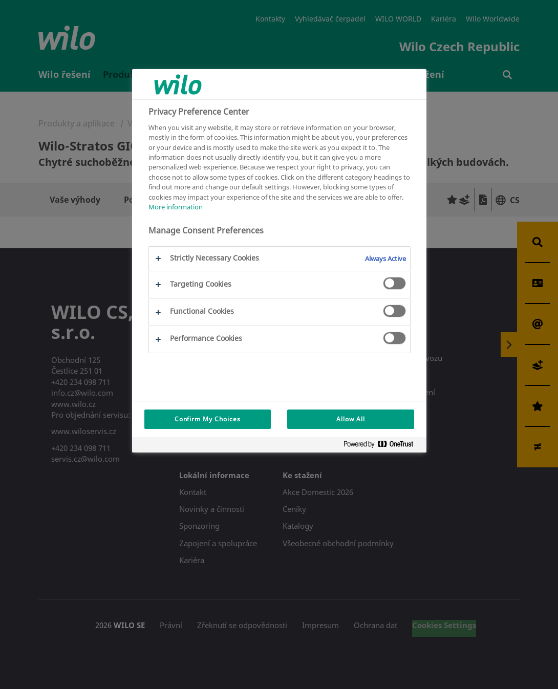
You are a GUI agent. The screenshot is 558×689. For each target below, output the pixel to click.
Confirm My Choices (208, 419)
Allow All (350, 419)
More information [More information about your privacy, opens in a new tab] (175, 206)
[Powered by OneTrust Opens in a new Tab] (382, 446)
